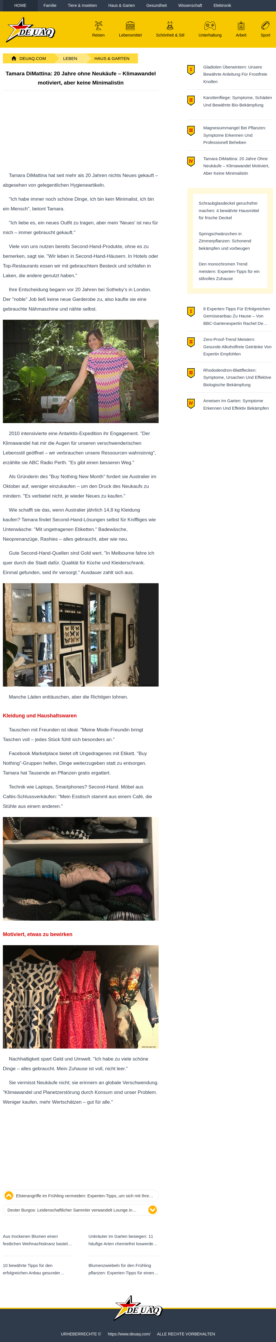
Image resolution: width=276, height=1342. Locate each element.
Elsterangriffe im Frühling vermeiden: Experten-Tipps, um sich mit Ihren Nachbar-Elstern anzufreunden (83, 1196)
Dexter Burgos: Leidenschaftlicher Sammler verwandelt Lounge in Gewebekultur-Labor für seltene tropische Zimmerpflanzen (69, 1211)
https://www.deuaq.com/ (129, 1334)
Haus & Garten (111, 58)
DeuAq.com (32, 58)
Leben (70, 58)
